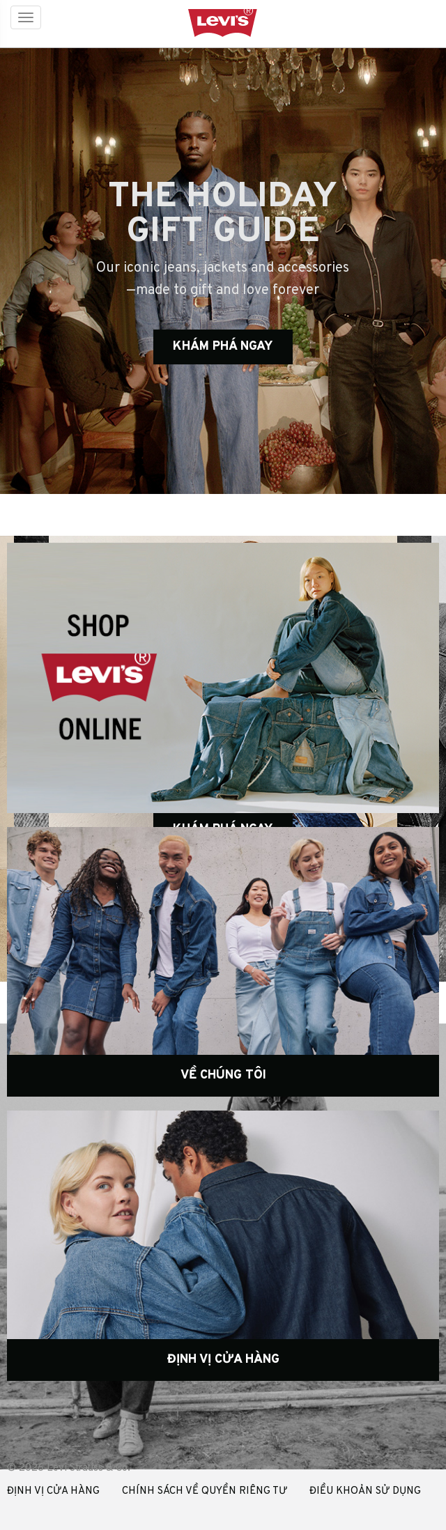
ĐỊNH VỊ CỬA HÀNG (53, 1491)
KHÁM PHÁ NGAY (222, 347)
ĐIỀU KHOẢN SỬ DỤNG (365, 1491)
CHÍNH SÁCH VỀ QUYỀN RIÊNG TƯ (204, 1491)
